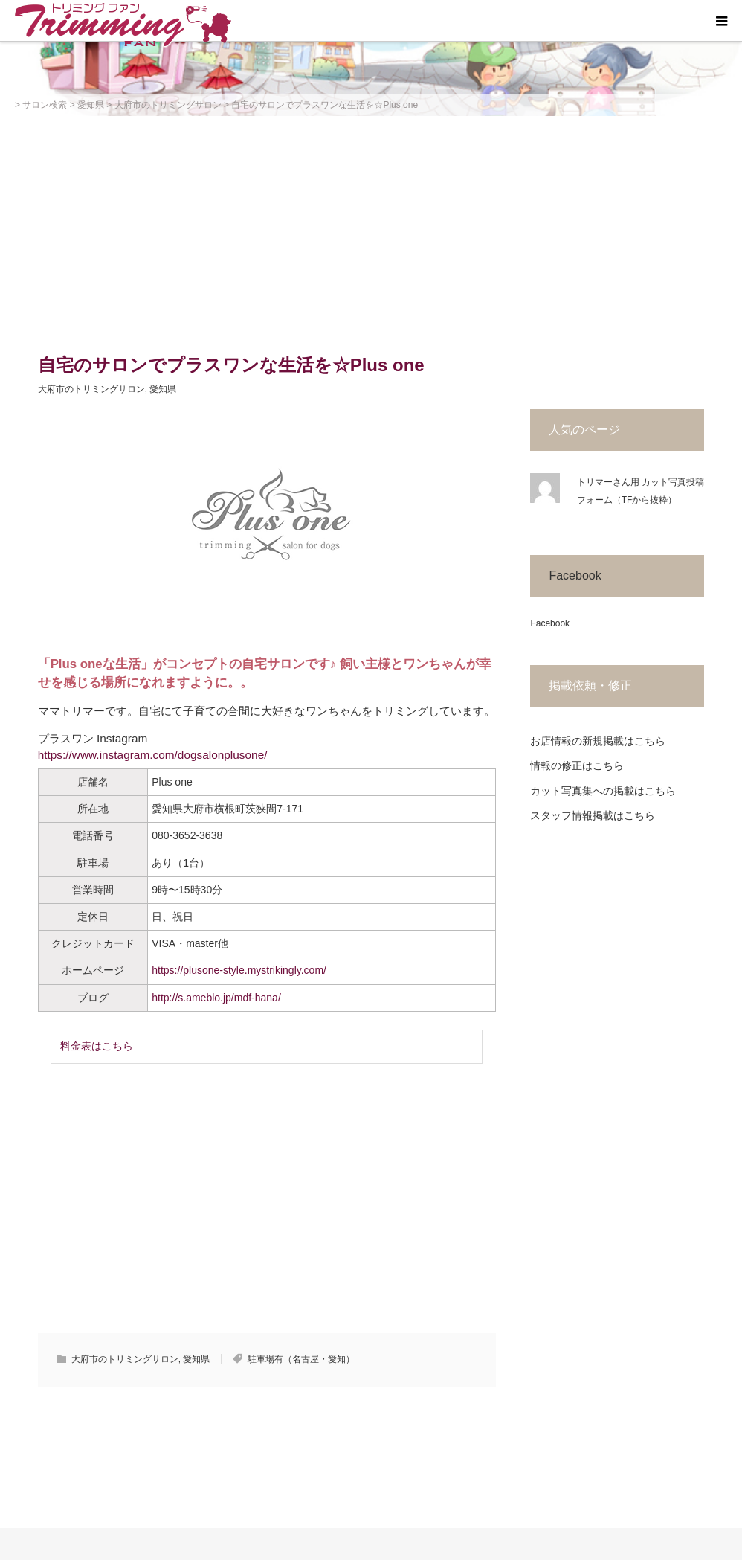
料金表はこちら (96, 1046)
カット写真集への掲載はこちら (603, 791)
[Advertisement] (371, 227)
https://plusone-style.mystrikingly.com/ (239, 970)
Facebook (575, 575)
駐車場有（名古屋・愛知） (301, 1359)
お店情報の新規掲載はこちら (597, 741)
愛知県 (162, 389)
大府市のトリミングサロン (91, 389)
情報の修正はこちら (577, 765)
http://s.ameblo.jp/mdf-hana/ (216, 998)
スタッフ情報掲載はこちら (592, 815)
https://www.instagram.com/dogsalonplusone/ (153, 754)
